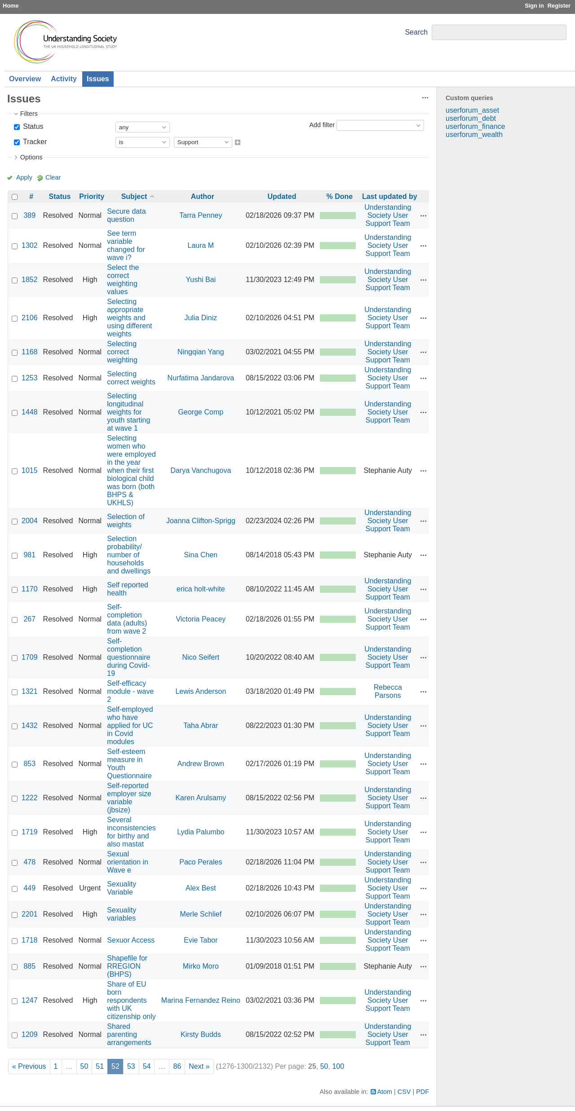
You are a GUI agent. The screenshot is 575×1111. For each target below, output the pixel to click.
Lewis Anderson (200, 691)
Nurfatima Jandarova (201, 378)
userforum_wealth (474, 134)
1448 (30, 412)
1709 (30, 657)
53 (131, 1066)
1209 (30, 1034)
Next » (199, 1066)
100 (338, 1066)
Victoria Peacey (201, 619)
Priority (91, 196)
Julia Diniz (200, 318)
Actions (423, 215)
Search (416, 32)
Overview (25, 79)
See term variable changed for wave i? (126, 245)
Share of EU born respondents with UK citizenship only (131, 1000)
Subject (134, 196)
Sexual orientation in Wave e (127, 862)
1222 (30, 798)
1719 (30, 832)
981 (29, 555)
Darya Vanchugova (200, 470)
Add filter (322, 124)
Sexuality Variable (121, 888)
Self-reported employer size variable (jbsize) (129, 798)
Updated (281, 196)
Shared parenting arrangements (129, 1034)
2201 (30, 914)
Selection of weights (126, 521)
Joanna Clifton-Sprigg (200, 521)
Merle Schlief (200, 914)
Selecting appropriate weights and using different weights (129, 318)
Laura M (201, 245)
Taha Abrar (200, 725)
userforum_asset (472, 110)
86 (177, 1066)
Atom (385, 1091)
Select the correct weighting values (123, 279)
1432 (30, 725)
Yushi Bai (201, 279)
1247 (30, 1000)
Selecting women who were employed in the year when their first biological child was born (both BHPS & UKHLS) (131, 470)
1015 (30, 470)
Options (31, 157)
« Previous (29, 1066)
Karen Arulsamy (200, 798)
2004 (30, 521)
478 (29, 862)
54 (147, 1066)
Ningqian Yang (200, 352)
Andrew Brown (200, 763)
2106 (30, 318)
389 (29, 215)
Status (32, 126)
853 (29, 763)
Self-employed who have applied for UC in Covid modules (130, 725)
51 (100, 1066)
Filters (29, 113)
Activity (64, 79)
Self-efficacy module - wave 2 (130, 691)
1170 (30, 589)
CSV (404, 1091)
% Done (340, 196)
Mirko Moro (201, 966)
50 (84, 1066)
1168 (30, 352)
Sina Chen (201, 555)
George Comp (201, 412)
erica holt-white (201, 589)
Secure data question (126, 215)
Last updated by (389, 196)
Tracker (34, 141)
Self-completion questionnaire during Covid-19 (128, 657)
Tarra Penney (200, 215)
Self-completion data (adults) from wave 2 (127, 619)
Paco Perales (200, 862)
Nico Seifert (201, 657)
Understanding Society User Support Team (387, 215)
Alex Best (201, 888)
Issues (98, 79)
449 (29, 888)
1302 (30, 245)
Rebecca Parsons (388, 691)
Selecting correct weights (131, 378)
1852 (30, 279)
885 (29, 966)
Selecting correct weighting (122, 352)
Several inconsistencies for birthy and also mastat (131, 832)
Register (559, 5)
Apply (24, 177)
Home (11, 5)
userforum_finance (475, 126)
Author (202, 196)
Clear (53, 177)
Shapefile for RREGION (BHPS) (127, 966)
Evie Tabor (200, 940)
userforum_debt (471, 118)
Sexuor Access (131, 940)
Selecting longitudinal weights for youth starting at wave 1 (128, 412)
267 (29, 619)
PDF (422, 1091)
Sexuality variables (121, 914)
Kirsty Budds (201, 1034)
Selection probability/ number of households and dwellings (128, 555)
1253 (30, 378)
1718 (30, 940)
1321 (30, 691)
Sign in (534, 5)
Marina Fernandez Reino (200, 1000)
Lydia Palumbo (200, 832)
